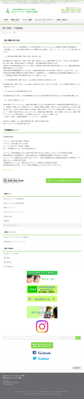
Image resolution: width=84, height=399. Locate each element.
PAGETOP (77, 368)
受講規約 (6, 221)
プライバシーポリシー (11, 225)
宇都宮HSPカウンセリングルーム (14, 241)
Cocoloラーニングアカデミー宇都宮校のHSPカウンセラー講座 (39, 391)
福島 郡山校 (7, 262)
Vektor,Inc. (52, 394)
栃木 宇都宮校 (8, 266)
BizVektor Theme (42, 394)
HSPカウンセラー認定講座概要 (14, 203)
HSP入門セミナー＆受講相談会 (14, 199)
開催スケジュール (9, 207)
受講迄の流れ (8, 216)
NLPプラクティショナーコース (14, 212)
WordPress (33, 394)
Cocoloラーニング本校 (11, 253)
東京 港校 (7, 258)
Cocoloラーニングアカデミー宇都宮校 (16, 237)
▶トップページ (8, 169)
